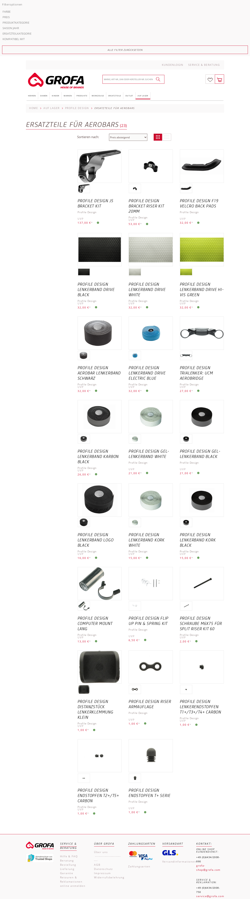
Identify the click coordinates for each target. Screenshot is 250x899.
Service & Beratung (204, 4)
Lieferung (67, 808)
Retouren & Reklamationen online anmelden (72, 821)
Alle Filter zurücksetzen (48, 123)
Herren (32, 35)
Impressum (102, 813)
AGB (97, 804)
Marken (68, 35)
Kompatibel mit (39, 112)
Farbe (32, 85)
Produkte (82, 35)
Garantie (66, 813)
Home (33, 48)
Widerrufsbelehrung (108, 817)
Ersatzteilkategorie (42, 107)
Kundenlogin (172, 4)
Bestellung (68, 804)
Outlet (129, 35)
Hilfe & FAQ (69, 796)
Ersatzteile (114, 35)
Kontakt (141, 886)
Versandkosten (218, 878)
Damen (43, 35)
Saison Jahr (36, 101)
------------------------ (107, 798)
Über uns (101, 792)
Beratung (67, 800)
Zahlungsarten (139, 806)
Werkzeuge (98, 35)
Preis (32, 90)
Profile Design (77, 48)
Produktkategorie (41, 96)
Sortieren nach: (88, 76)
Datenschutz (103, 808)
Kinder (55, 35)
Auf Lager (143, 35)
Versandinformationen (176, 801)
